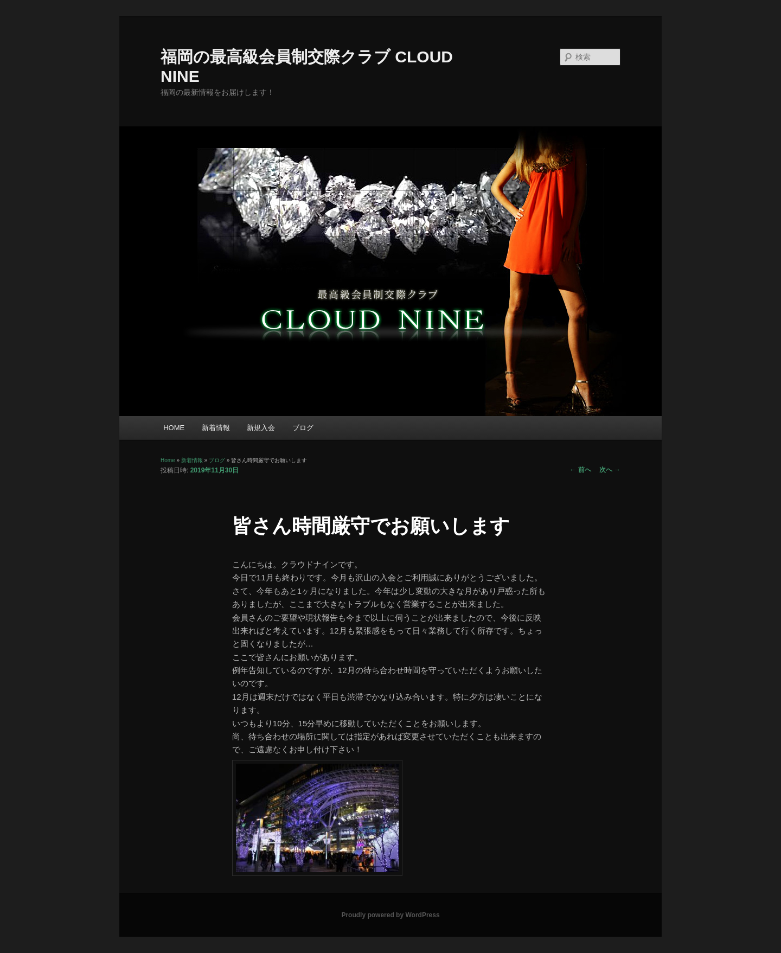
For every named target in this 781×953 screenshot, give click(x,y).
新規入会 (261, 428)
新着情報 (216, 428)
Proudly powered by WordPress (390, 915)
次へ (609, 470)
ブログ (302, 428)
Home (168, 460)
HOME (173, 428)
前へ (580, 470)
